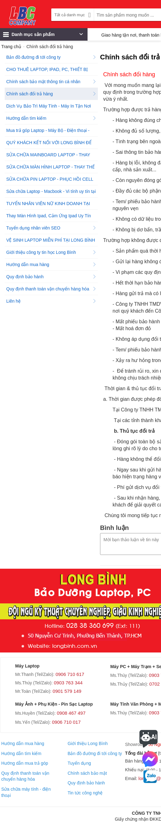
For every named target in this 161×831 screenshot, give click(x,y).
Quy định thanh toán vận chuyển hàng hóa (51, 289)
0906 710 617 (70, 674)
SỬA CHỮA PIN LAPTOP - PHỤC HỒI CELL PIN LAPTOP (51, 181)
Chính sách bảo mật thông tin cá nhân (51, 82)
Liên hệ (51, 301)
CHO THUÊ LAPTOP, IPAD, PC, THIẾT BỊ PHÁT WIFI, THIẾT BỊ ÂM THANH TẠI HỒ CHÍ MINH (51, 71)
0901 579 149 (67, 691)
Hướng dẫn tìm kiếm (51, 118)
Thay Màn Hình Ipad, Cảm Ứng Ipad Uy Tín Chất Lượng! (51, 217)
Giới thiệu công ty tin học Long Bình (51, 252)
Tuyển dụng (79, 763)
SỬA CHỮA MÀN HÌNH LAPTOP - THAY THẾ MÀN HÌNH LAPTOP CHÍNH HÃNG (51, 168)
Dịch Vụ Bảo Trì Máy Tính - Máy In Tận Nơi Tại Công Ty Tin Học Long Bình (51, 107)
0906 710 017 (66, 722)
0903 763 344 (68, 682)
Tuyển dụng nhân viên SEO (51, 228)
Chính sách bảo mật (87, 773)
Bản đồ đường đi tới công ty (51, 57)
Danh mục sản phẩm (43, 36)
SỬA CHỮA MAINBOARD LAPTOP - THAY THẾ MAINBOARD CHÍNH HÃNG (51, 156)
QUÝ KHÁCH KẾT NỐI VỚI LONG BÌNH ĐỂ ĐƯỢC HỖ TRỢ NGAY (51, 144)
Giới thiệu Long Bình (88, 743)
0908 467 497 (71, 713)
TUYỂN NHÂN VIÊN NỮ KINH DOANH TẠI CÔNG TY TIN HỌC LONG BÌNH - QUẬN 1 (51, 205)
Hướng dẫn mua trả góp (24, 763)
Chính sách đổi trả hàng (51, 94)
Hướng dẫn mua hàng (51, 264)
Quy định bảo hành (51, 277)
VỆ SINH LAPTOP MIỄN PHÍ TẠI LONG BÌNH (51, 242)
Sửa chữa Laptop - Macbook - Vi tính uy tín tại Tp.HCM (51, 193)
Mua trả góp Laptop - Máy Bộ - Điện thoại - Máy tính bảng (51, 132)
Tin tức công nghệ (85, 792)
